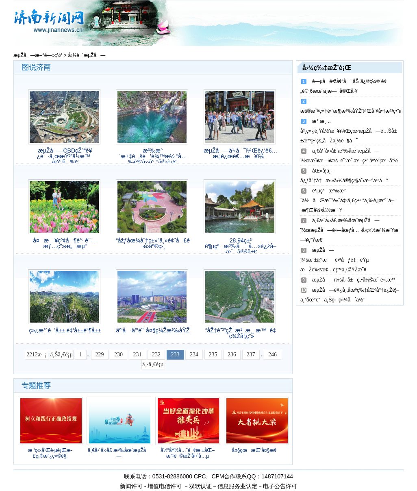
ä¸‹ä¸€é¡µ (152, 364)
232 (156, 354)
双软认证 (200, 486)
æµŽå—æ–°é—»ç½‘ (37, 55)
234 (194, 354)
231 (137, 354)
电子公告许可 (280, 486)
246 (272, 354)
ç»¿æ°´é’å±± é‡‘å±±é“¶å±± (65, 330)
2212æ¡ (36, 354)
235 (213, 354)
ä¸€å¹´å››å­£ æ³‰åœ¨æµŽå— (119, 453)
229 (100, 354)
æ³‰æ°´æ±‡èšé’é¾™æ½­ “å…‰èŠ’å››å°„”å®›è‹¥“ (153, 156)
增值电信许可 (165, 486)
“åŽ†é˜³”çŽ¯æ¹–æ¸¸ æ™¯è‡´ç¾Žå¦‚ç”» (240, 333)
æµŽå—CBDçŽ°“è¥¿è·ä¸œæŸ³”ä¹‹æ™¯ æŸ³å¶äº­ (65, 156)
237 (251, 354)
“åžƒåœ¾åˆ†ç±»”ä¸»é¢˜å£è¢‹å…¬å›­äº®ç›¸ (153, 243)
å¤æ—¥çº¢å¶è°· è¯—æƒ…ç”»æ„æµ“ (65, 243)
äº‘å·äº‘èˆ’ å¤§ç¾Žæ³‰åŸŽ (153, 330)
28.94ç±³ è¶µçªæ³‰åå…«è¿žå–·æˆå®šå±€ (240, 246)
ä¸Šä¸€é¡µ (61, 354)
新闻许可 (131, 486)
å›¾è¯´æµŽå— (87, 55)
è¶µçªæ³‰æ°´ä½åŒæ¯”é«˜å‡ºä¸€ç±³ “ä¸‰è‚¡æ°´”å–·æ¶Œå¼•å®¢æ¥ (347, 200)
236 (232, 354)
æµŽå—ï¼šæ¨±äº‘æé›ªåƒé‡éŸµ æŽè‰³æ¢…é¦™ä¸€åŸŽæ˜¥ (334, 260)
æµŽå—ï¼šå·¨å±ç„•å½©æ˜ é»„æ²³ (353, 280)
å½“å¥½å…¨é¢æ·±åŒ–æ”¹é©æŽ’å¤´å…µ (188, 453)
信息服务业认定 (237, 486)
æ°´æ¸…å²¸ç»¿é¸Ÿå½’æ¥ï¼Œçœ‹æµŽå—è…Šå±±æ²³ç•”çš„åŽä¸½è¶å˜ (348, 131)
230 (118, 354)
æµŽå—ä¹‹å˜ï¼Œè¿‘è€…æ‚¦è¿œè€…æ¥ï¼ (241, 153)
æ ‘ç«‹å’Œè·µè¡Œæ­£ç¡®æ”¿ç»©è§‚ (50, 453)
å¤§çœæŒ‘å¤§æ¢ (256, 450)
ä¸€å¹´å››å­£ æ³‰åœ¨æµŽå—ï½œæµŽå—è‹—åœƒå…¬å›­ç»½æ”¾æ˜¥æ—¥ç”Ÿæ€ (349, 230)
